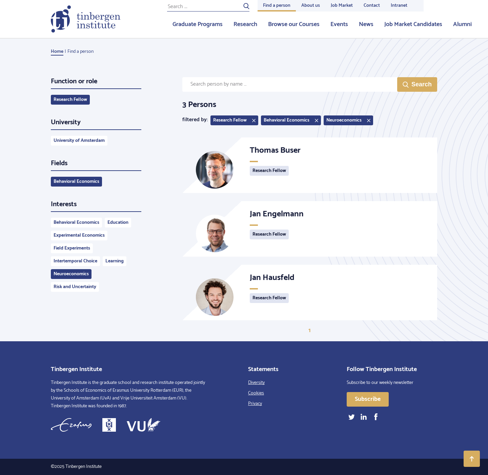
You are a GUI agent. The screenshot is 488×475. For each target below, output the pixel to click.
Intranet (399, 5)
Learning (114, 261)
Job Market (342, 5)
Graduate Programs (197, 24)
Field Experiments (72, 248)
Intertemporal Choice (75, 261)
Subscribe (368, 399)
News (366, 24)
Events (339, 24)
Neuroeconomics (71, 274)
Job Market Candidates (413, 24)
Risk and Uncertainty (75, 287)
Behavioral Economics (76, 182)
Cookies (256, 393)
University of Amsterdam (79, 141)
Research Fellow (70, 100)
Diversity (256, 383)
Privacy (255, 404)
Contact (372, 5)
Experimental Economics (79, 235)
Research (245, 24)
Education (117, 222)
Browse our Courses (294, 24)
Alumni (462, 24)
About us (310, 5)
